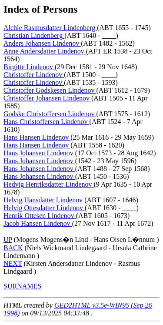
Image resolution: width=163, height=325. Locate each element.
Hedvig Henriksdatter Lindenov (48, 184)
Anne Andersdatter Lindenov (44, 51)
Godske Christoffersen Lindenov (49, 113)
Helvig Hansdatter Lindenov (43, 200)
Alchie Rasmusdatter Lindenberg (50, 27)
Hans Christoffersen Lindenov (46, 121)
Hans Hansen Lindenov (36, 137)
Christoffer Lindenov (33, 74)
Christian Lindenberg (33, 35)
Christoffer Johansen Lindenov (47, 98)
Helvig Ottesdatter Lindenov (44, 207)
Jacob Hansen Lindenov (37, 223)
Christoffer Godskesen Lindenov (49, 90)
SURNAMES (22, 286)
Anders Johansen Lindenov (42, 43)
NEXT (12, 263)
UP (7, 239)
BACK (13, 247)
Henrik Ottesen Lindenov (39, 215)
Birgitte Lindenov (29, 66)
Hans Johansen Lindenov (39, 153)
